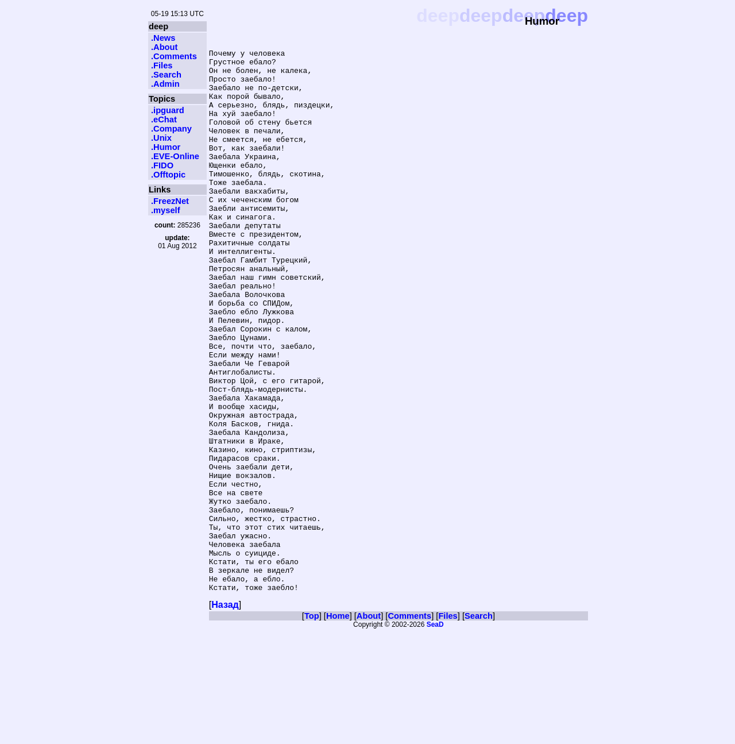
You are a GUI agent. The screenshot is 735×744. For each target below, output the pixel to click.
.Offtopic (168, 174)
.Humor (165, 147)
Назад (224, 715)
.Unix (161, 137)
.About (164, 47)
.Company (171, 128)
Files (447, 726)
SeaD (435, 735)
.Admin (165, 83)
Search (479, 726)
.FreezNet (170, 201)
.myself (165, 210)
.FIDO (162, 165)
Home (338, 726)
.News (163, 38)
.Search (166, 74)
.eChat (164, 119)
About (369, 726)
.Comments (174, 56)
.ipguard (167, 110)
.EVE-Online (175, 156)
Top (311, 726)
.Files (161, 65)
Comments (409, 726)
